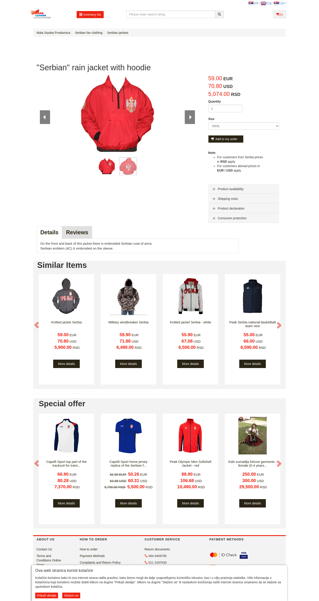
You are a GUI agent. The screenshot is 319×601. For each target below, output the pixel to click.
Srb (253, 3)
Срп (279, 3)
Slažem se (71, 595)
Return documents (157, 549)
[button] (37, 325)
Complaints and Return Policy (100, 562)
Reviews (77, 232)
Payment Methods (92, 556)
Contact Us (44, 549)
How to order (88, 549)
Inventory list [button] (90, 14)
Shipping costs (225, 198)
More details (66, 364)
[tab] (243, 189)
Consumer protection (229, 218)
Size (211, 119)
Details (49, 232)
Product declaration (228, 208)
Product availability (228, 189)
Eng (266, 3)
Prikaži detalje (46, 595)
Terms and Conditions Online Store (49, 560)
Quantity (214, 101)
